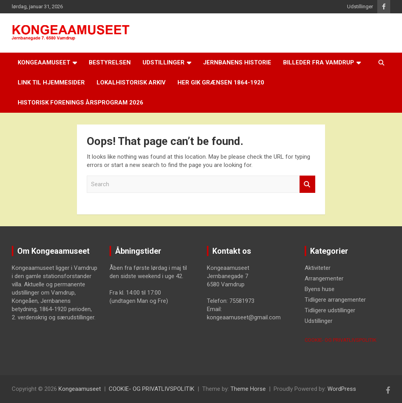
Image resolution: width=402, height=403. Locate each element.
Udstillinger (360, 6)
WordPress (341, 388)
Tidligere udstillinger (330, 310)
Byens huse (319, 289)
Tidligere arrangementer (335, 299)
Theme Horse (248, 388)
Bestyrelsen (110, 62)
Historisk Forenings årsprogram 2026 (80, 102)
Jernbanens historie (237, 62)
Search (307, 184)
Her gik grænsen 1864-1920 (220, 82)
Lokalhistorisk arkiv (131, 82)
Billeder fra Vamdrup (318, 62)
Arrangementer (324, 278)
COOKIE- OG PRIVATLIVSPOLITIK (340, 340)
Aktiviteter (318, 267)
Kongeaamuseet (44, 62)
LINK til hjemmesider (51, 82)
